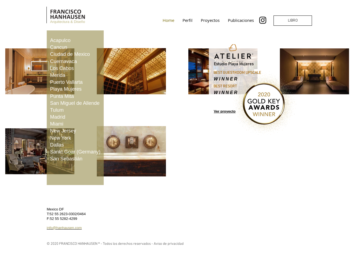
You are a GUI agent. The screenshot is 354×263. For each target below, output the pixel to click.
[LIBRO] (293, 20)
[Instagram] (262, 20)
